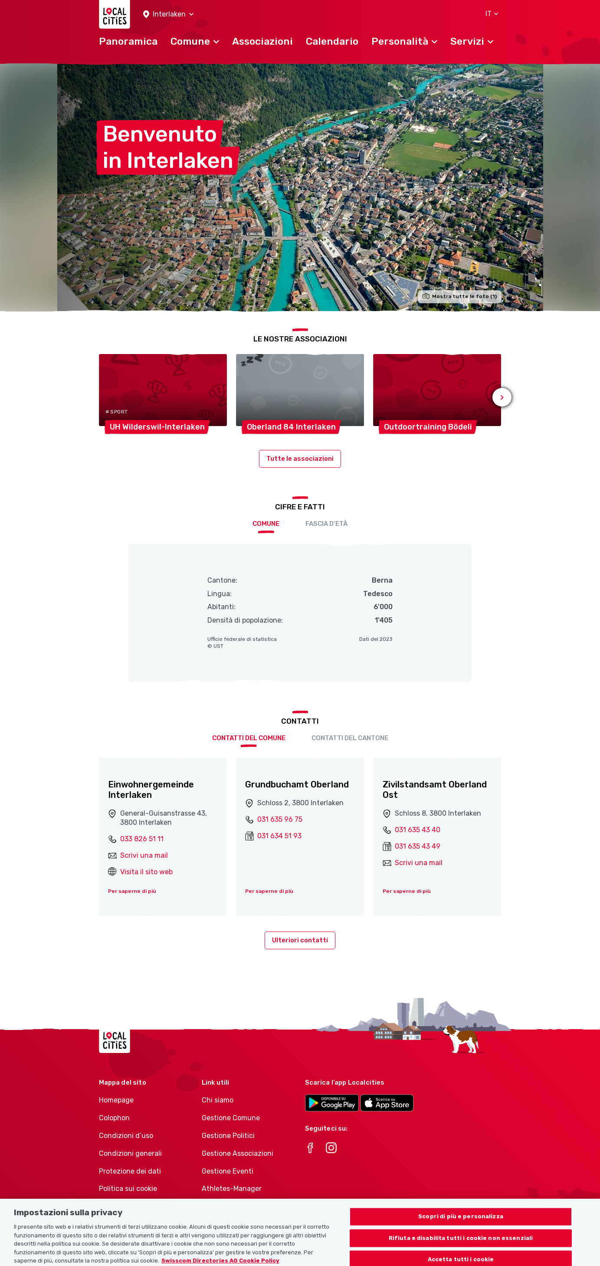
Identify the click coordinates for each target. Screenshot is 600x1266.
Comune (265, 524)
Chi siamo (217, 1100)
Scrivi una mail (144, 855)
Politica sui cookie (128, 1188)
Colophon (114, 1118)
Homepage (116, 1100)
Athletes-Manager (232, 1188)
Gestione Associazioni (237, 1153)
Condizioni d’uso (126, 1136)
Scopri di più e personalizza (460, 1243)
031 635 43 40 (417, 830)
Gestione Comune (231, 1118)
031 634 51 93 (279, 836)
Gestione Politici (228, 1136)
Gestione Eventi (227, 1171)
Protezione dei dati (130, 1171)
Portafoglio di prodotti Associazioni (238, 1211)
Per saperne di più (132, 891)
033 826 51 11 (142, 839)
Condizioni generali (130, 1153)
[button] (168, 14)
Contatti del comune (248, 738)
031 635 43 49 (417, 846)
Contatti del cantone (349, 738)
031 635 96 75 (279, 819)
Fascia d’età (326, 524)
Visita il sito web (146, 872)
